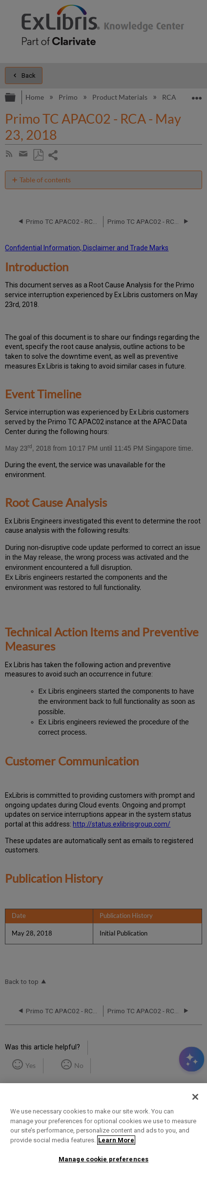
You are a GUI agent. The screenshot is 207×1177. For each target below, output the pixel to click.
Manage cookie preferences (103, 1159)
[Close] (195, 1097)
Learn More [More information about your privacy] (116, 1140)
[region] (103, 1130)
